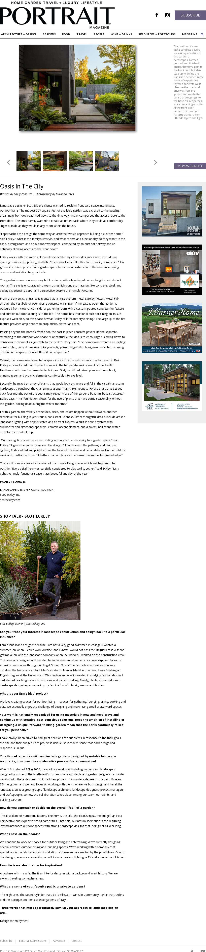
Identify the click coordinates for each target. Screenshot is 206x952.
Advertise (59, 920)
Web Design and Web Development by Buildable (26, 946)
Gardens (49, 34)
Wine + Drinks (121, 34)
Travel (81, 34)
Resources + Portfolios (157, 34)
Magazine (189, 34)
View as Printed (190, 145)
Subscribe (190, 15)
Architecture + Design (18, 34)
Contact (76, 920)
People (99, 34)
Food (66, 34)
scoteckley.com (10, 479)
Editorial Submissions (32, 920)
